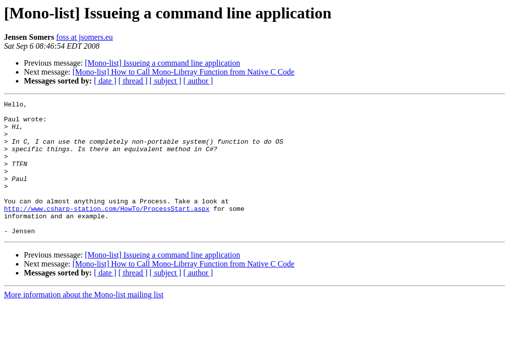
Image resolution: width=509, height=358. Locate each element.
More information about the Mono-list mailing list (84, 321)
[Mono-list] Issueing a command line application (162, 63)
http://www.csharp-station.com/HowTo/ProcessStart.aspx (106, 230)
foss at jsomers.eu (84, 37)
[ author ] (198, 81)
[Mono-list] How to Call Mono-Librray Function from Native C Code (184, 72)
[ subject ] (165, 81)
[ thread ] (133, 81)
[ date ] (105, 81)
